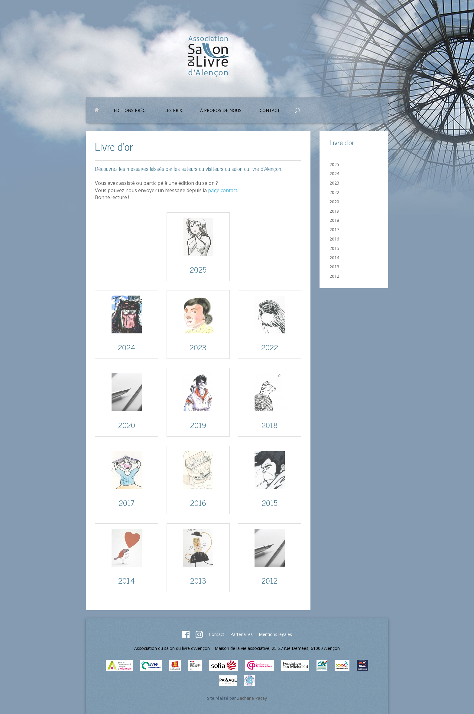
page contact (222, 190)
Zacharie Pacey (252, 698)
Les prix (173, 110)
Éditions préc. (130, 110)
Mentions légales (275, 634)
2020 (334, 202)
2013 (334, 267)
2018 (334, 220)
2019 (334, 211)
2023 (334, 183)
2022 (334, 192)
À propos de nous (221, 110)
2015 (334, 248)
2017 (334, 229)
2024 (334, 173)
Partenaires (241, 634)
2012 (334, 276)
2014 (334, 257)
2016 (334, 239)
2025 (334, 164)
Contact (270, 110)
